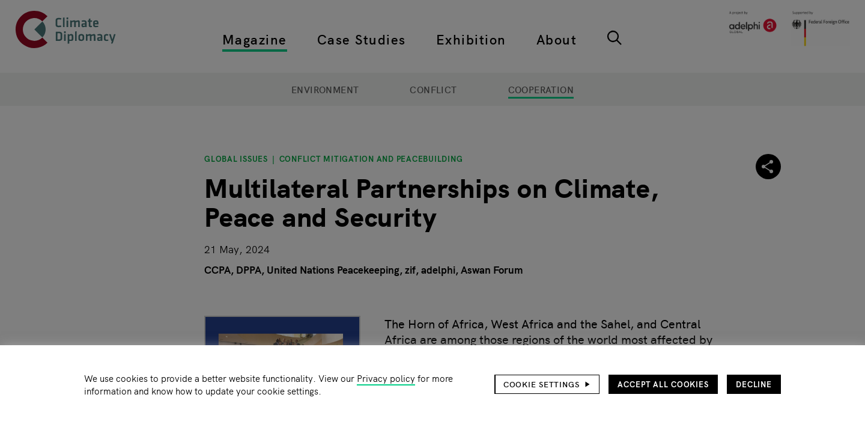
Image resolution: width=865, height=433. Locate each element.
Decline (754, 384)
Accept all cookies (663, 384)
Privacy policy (386, 378)
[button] (547, 384)
